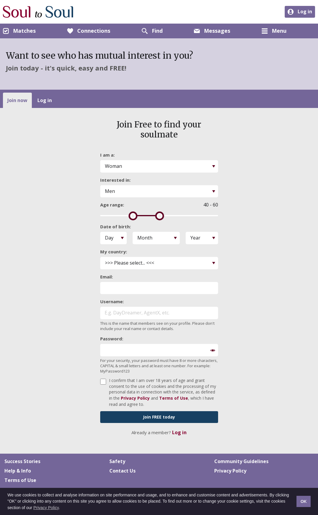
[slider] (132, 215)
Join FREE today (159, 417)
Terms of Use (173, 398)
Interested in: (115, 180)
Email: (106, 277)
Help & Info (17, 471)
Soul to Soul (38, 12)
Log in (44, 100)
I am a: (107, 155)
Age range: (112, 205)
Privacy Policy (46, 507)
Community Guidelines (241, 461)
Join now (17, 100)
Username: (112, 301)
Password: (111, 339)
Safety (117, 461)
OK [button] (304, 501)
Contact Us (122, 471)
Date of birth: (115, 226)
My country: (113, 252)
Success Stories (22, 461)
